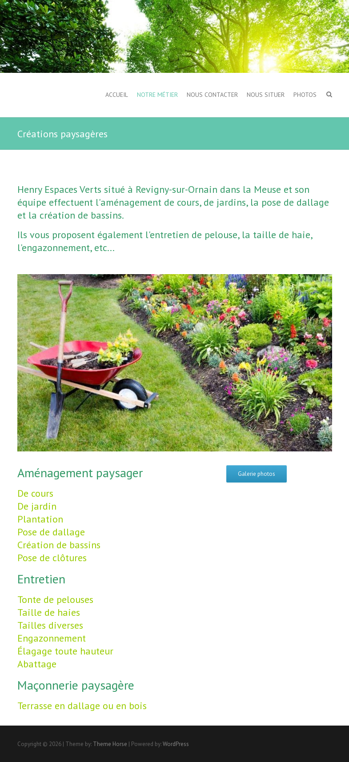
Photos (305, 95)
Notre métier (157, 95)
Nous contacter (212, 95)
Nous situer (266, 95)
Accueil (116, 95)
